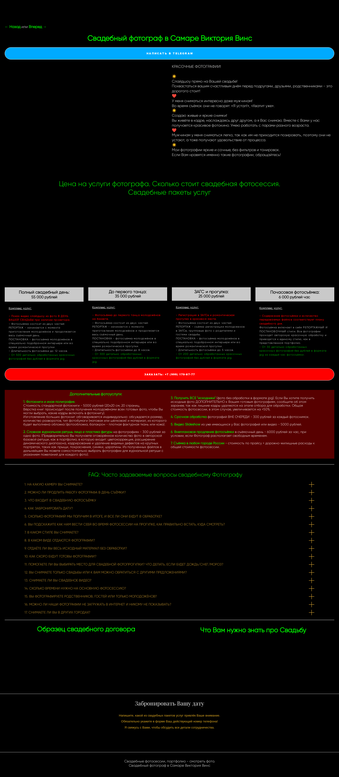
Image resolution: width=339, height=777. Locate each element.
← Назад (12, 26)
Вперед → (38, 26)
